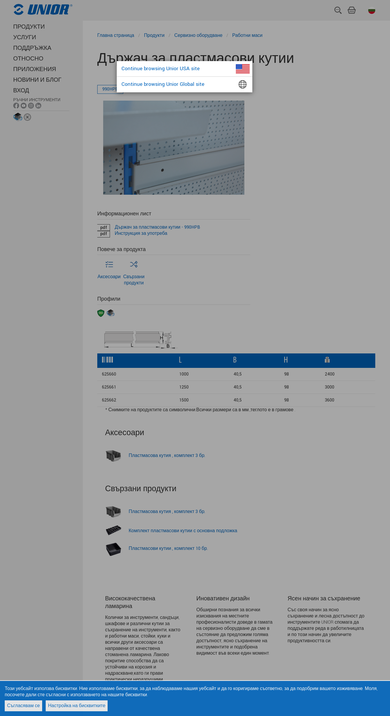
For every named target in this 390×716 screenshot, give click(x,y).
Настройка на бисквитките (76, 706)
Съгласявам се (23, 706)
